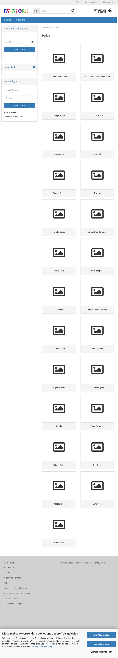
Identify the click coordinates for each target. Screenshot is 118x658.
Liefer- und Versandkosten (15, 612)
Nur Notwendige (101, 644)
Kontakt (7, 596)
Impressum (9, 591)
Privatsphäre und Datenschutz (17, 617)
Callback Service (11, 622)
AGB (6, 607)
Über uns (20, 19)
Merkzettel (108, 2)
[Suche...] (36, 11)
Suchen (8, 19)
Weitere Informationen (101, 652)
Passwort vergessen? (13, 117)
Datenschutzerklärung (42, 646)
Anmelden (19, 49)
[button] (78, 2)
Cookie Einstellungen (13, 627)
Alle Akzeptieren (101, 635)
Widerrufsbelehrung (12, 601)
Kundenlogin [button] (91, 2)
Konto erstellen (10, 112)
